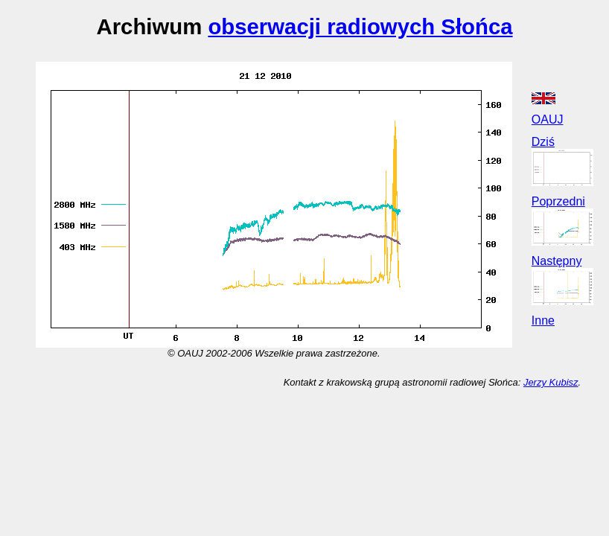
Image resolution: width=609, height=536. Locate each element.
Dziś (543, 141)
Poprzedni (558, 201)
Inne (543, 320)
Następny (557, 261)
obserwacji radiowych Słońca (360, 26)
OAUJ (548, 119)
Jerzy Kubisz (550, 382)
